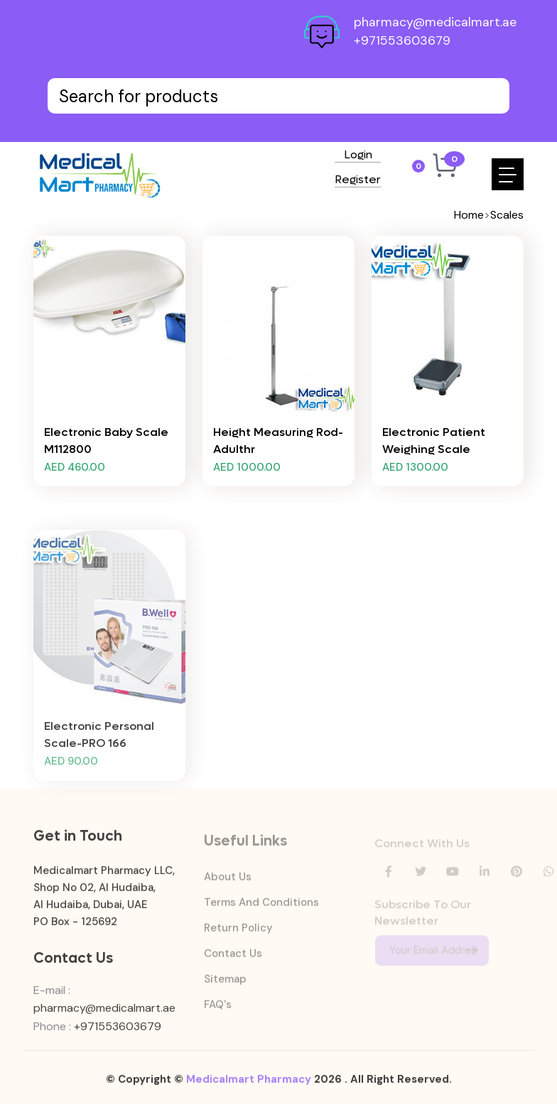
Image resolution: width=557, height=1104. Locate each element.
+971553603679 (402, 40)
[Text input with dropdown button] (278, 96)
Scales (507, 214)
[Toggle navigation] (508, 174)
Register (358, 180)
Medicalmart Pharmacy (248, 1085)
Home (469, 214)
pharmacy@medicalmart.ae (435, 22)
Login (358, 155)
